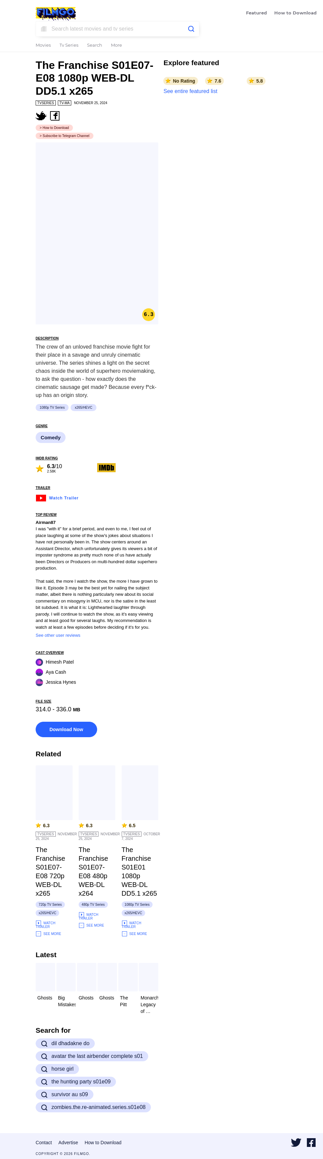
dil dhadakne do (65, 1043)
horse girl (57, 1069)
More (116, 45)
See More (48, 934)
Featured (256, 13)
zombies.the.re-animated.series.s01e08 (93, 1107)
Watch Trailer (57, 497)
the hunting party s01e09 (76, 1082)
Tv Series (68, 45)
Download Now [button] (66, 729)
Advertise (68, 1142)
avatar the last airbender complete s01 (92, 1056)
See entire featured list (190, 91)
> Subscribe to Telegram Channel (64, 136)
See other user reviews (58, 635)
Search (94, 45)
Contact (44, 1142)
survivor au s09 (64, 1094)
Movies (43, 45)
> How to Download (54, 128)
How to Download (295, 13)
